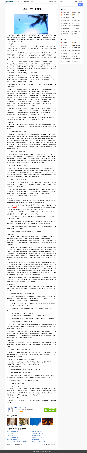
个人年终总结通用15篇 (12, 437)
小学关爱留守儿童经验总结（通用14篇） (17, 441)
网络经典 (51, 1)
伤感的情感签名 (66, 17)
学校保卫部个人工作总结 (49, 444)
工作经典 (26, 1)
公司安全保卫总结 (11, 435)
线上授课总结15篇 (36, 435)
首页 (21, 1)
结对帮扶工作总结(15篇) (13, 439)
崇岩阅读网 (42, 451)
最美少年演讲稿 (76, 50)
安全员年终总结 (11, 433)
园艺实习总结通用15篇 (12, 431)
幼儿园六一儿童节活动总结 (38, 441)
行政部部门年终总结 (37, 431)
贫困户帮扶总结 (35, 439)
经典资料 (65, 1)
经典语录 (56, 1)
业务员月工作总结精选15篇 (16, 444)
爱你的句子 (65, 42)
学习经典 (70, 1)
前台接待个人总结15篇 (37, 433)
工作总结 (31, 1)
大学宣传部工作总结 (37, 437)
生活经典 (80, 1)
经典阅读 (61, 1)
